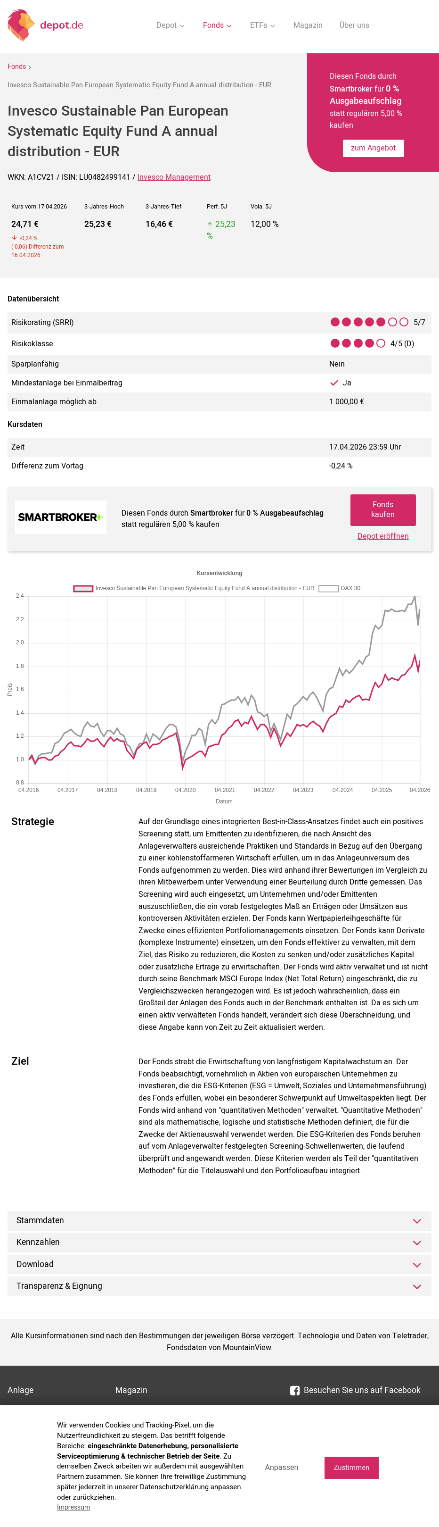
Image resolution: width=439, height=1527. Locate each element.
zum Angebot (373, 148)
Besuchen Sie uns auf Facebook (355, 1390)
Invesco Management (174, 177)
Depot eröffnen (383, 536)
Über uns (354, 25)
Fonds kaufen (383, 509)
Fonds (17, 67)
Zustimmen (351, 1467)
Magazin (308, 25)
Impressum (73, 1507)
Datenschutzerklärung (174, 1487)
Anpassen (281, 1467)
